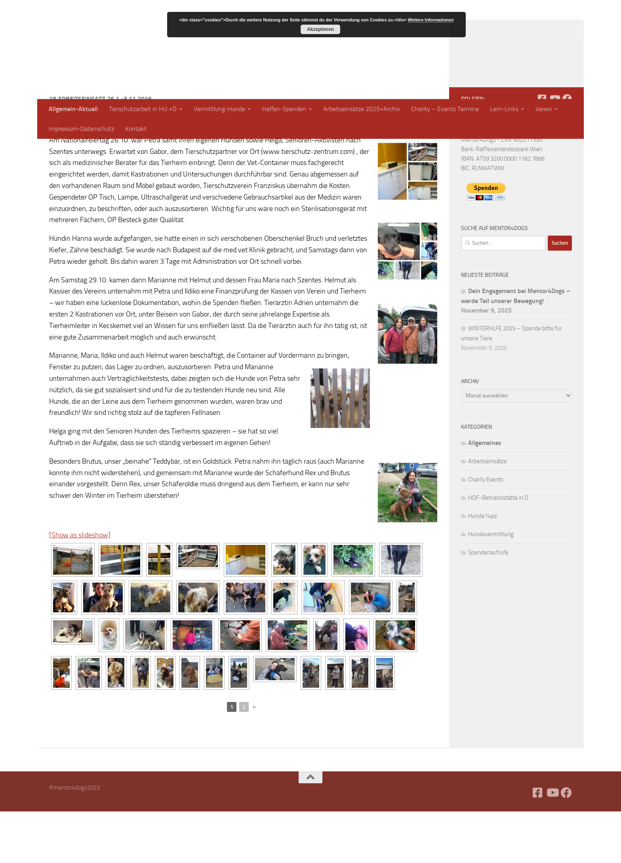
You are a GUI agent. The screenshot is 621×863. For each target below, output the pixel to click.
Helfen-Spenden (284, 109)
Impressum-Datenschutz (81, 128)
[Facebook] (542, 150)
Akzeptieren (320, 29)
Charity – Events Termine (445, 109)
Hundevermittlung (491, 585)
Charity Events (485, 531)
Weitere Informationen (431, 19)
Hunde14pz (482, 567)
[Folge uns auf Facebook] (567, 150)
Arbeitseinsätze (487, 512)
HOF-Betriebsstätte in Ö (498, 549)
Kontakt (136, 128)
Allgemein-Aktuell (73, 109)
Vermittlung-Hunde (219, 109)
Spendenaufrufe (488, 604)
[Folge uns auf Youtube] (554, 150)
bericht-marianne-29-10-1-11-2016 (224, 180)
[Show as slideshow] (79, 586)
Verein (543, 109)
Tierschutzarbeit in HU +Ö (143, 109)
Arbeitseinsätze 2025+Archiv (361, 109)
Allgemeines (484, 494)
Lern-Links (504, 109)
